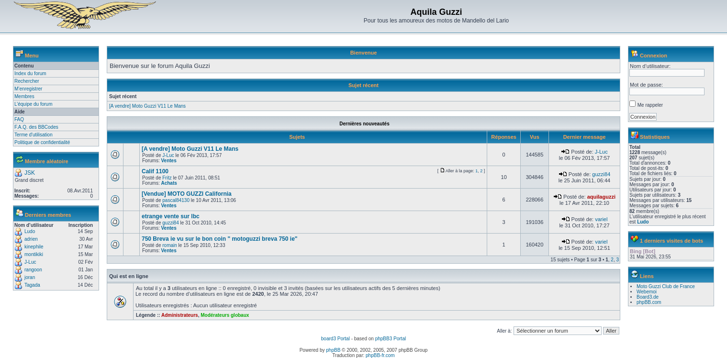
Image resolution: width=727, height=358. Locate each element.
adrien (31, 239)
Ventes (168, 160)
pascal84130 (176, 200)
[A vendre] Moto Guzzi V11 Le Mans (147, 106)
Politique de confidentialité (42, 142)
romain (169, 245)
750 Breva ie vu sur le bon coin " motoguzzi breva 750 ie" (220, 238)
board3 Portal (335, 338)
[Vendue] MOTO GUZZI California (187, 193)
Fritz (166, 177)
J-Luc (30, 262)
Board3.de (648, 297)
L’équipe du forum (33, 104)
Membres (24, 96)
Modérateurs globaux (225, 315)
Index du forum (30, 73)
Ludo (29, 231)
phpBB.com (649, 302)
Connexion (653, 55)
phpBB (333, 350)
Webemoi (647, 291)
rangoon (33, 269)
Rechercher (26, 81)
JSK (29, 172)
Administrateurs (179, 315)
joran (29, 277)
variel (601, 219)
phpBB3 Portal (390, 338)
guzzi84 (601, 174)
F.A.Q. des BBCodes (36, 127)
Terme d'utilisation (33, 134)
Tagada (32, 285)
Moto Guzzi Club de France (666, 286)
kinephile (33, 246)
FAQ (19, 119)
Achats (169, 183)
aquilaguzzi (601, 197)
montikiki (33, 254)
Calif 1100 (155, 171)
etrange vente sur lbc (171, 216)
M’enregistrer (28, 88)
